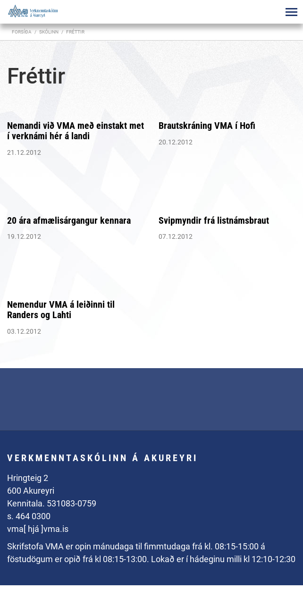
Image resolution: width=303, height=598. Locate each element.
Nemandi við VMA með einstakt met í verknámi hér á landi (75, 131)
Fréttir (75, 31)
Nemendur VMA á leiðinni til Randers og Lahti (61, 309)
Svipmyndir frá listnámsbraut (214, 220)
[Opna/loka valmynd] (291, 12)
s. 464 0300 (28, 516)
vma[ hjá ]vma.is (37, 529)
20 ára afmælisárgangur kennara (69, 220)
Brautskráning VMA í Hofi (207, 125)
